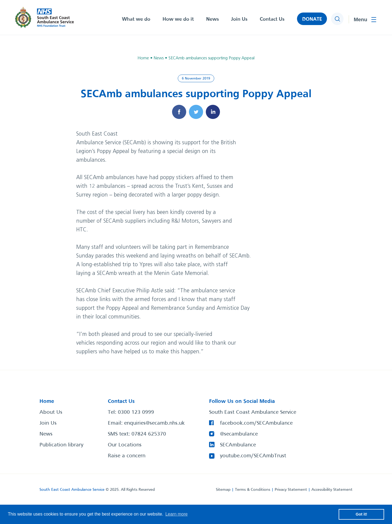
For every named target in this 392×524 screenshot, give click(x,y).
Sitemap (223, 490)
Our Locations (125, 445)
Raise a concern (126, 455)
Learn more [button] (176, 514)
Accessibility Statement (332, 490)
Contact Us (272, 19)
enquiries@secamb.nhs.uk (154, 423)
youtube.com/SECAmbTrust (253, 455)
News (212, 19)
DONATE (312, 19)
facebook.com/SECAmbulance (256, 423)
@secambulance (239, 434)
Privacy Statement (291, 490)
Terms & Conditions (252, 490)
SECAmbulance (238, 445)
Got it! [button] (361, 514)
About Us (50, 412)
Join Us (239, 19)
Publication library (61, 445)
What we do (136, 19)
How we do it (178, 19)
